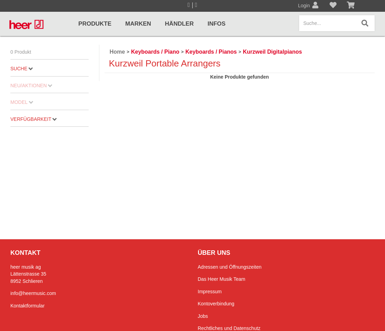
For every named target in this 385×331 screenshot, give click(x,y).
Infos (216, 23)
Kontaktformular (27, 305)
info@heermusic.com (33, 293)
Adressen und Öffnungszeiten (229, 267)
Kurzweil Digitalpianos (272, 52)
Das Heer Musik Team (221, 279)
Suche (21, 68)
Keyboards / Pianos (211, 52)
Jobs (203, 316)
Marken (138, 23)
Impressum (210, 291)
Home (117, 52)
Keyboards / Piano (155, 52)
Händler (179, 23)
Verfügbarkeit (33, 119)
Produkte (94, 23)
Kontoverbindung (216, 303)
